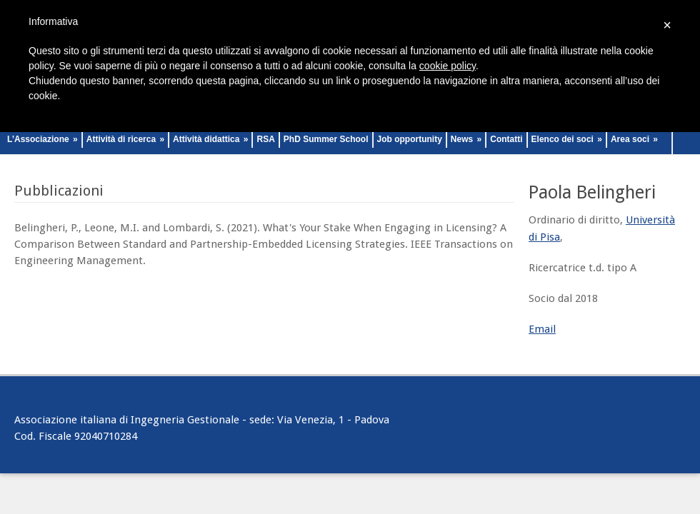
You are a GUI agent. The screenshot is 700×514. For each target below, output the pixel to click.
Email (542, 329)
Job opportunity (409, 139)
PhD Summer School (326, 139)
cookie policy (447, 65)
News (466, 139)
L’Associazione (42, 139)
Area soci (634, 139)
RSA (265, 139)
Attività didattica (210, 139)
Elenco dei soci (566, 139)
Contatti (506, 139)
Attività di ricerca (125, 139)
